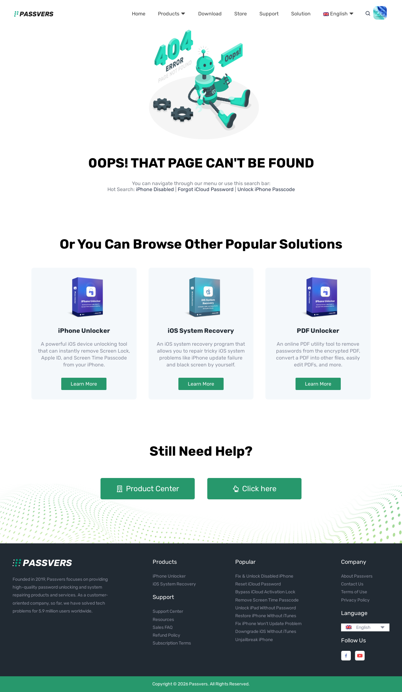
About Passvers (356, 576)
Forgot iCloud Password (206, 189)
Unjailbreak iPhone (254, 639)
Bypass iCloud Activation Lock (265, 592)
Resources (163, 619)
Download (210, 14)
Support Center (168, 611)
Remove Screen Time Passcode (267, 600)
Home (138, 14)
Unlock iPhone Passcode (266, 189)
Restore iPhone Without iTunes (265, 615)
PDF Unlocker (318, 330)
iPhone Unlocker (84, 330)
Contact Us (352, 584)
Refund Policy (166, 635)
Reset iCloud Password (258, 584)
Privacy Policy (355, 600)
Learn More (84, 384)
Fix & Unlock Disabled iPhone (264, 576)
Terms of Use (354, 592)
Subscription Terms (172, 643)
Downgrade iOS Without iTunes (265, 631)
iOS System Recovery (201, 330)
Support (269, 14)
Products (172, 14)
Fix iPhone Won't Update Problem (268, 623)
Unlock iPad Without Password (265, 608)
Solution (301, 14)
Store (240, 14)
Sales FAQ (162, 627)
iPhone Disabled (155, 189)
